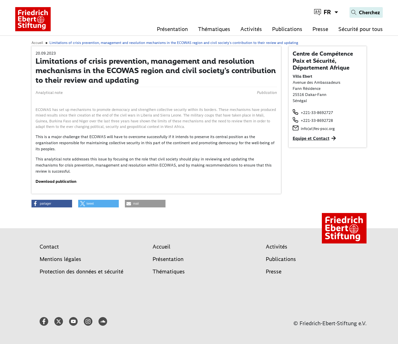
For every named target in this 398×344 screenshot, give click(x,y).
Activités (251, 29)
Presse (320, 29)
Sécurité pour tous (360, 29)
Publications (287, 29)
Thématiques (214, 29)
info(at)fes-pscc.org (318, 128)
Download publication (56, 181)
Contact (49, 246)
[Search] (366, 12)
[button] (51, 203)
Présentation (172, 29)
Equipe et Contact (311, 138)
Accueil (161, 246)
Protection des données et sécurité (81, 271)
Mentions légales (60, 259)
